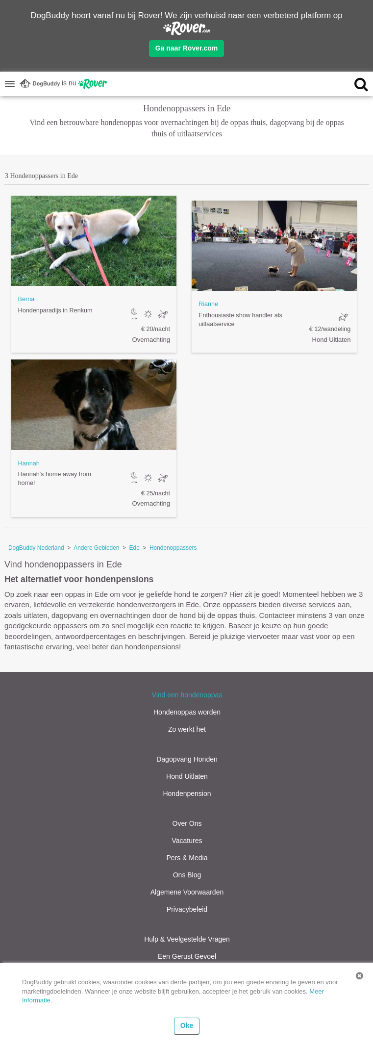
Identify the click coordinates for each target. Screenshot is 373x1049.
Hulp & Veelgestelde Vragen (187, 939)
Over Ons (187, 823)
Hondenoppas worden (187, 712)
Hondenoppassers (173, 547)
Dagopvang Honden (187, 759)
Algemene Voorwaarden (187, 892)
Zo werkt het (187, 729)
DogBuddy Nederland (36, 547)
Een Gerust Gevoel (187, 956)
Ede (134, 547)
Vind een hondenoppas (187, 695)
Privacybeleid (187, 909)
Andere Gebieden (96, 547)
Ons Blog (187, 875)
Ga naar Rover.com (186, 48)
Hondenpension (187, 793)
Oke (186, 1025)
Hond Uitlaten (187, 776)
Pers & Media (186, 858)
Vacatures (187, 840)
